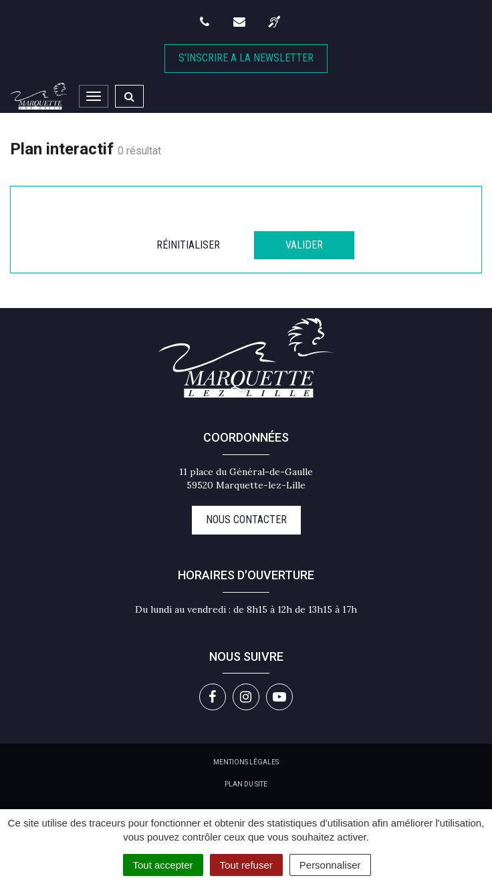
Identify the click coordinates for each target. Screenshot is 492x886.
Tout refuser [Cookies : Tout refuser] (246, 865)
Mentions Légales (246, 762)
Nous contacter (246, 519)
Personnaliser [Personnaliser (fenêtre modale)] (330, 865)
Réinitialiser (188, 245)
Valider (304, 245)
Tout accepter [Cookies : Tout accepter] (163, 865)
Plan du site (246, 784)
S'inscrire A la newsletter (246, 57)
